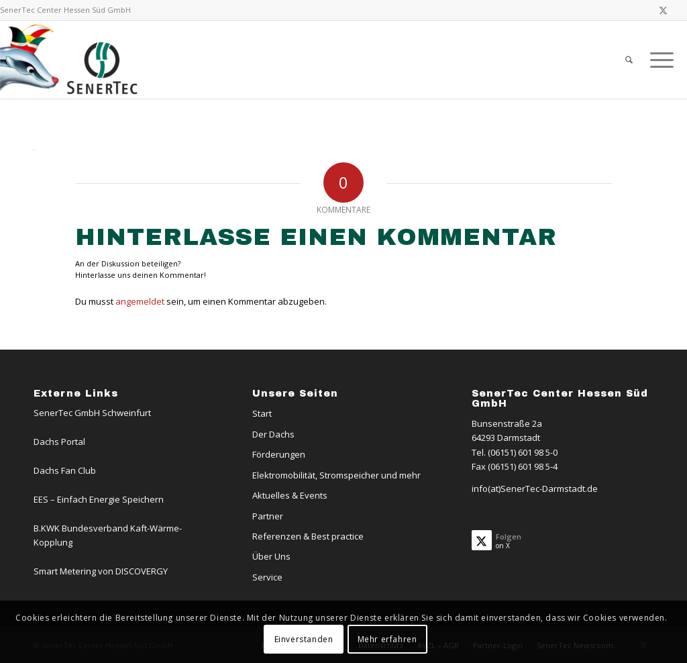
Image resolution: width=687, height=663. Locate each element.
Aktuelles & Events (289, 495)
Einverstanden (303, 639)
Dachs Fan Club (65, 470)
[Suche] (629, 60)
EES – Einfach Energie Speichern (99, 499)
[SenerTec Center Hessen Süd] (71, 60)
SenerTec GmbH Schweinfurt (92, 413)
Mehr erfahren (387, 639)
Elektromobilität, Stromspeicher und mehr (336, 475)
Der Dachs (273, 434)
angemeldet (139, 301)
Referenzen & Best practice (308, 536)
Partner (267, 516)
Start (262, 413)
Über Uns (271, 556)
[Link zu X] (663, 10)
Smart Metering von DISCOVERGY (101, 571)
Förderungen (278, 454)
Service (267, 577)
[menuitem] (629, 60)
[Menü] (657, 60)
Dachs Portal (59, 442)
